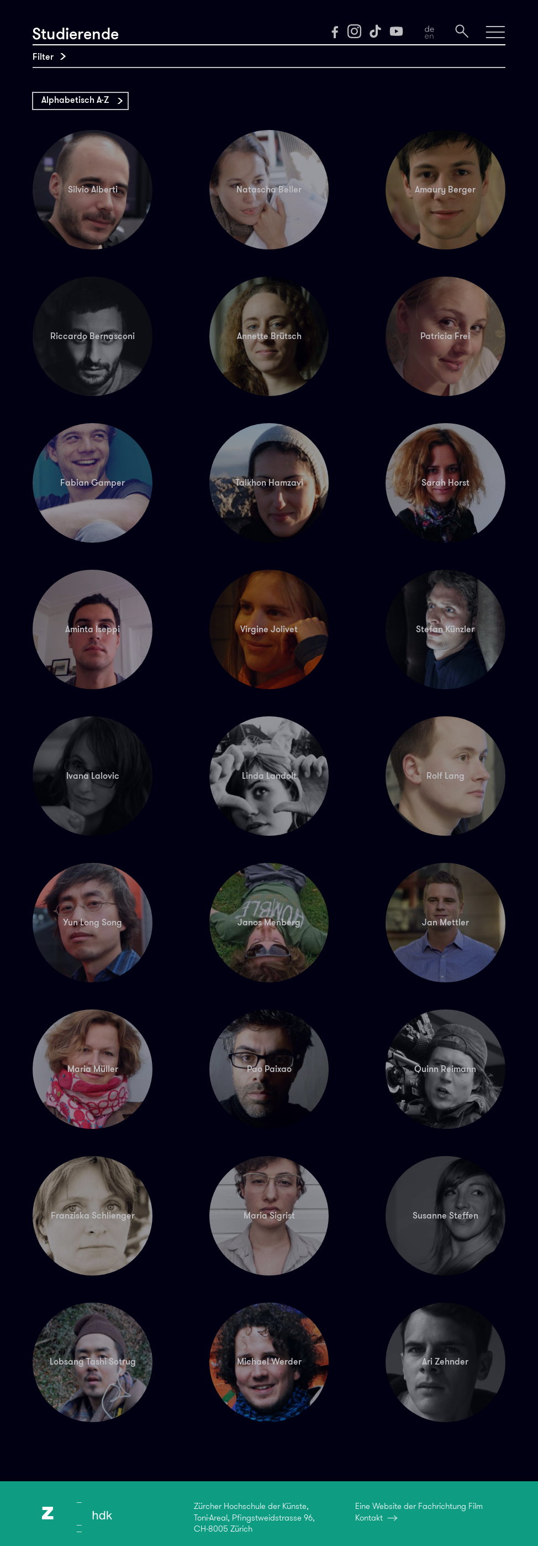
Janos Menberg (269, 922)
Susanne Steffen (445, 1215)
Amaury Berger (445, 189)
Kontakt (369, 1517)
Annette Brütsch (269, 336)
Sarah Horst (445, 482)
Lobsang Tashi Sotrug (93, 1361)
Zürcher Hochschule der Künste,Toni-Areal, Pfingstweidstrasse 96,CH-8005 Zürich (254, 1517)
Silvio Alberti (93, 189)
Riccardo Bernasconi (92, 336)
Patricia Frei (445, 336)
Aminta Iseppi (92, 629)
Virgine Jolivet (269, 629)
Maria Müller (92, 1069)
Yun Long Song (92, 922)
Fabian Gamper (92, 482)
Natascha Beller (269, 189)
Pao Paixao (269, 1069)
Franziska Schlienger (93, 1215)
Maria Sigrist (269, 1215)
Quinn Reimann (445, 1069)
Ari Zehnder (445, 1361)
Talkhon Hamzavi (269, 482)
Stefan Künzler (445, 629)
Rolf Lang (445, 775)
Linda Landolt (269, 775)
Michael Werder (269, 1361)
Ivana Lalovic (92, 775)
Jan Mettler (445, 922)
